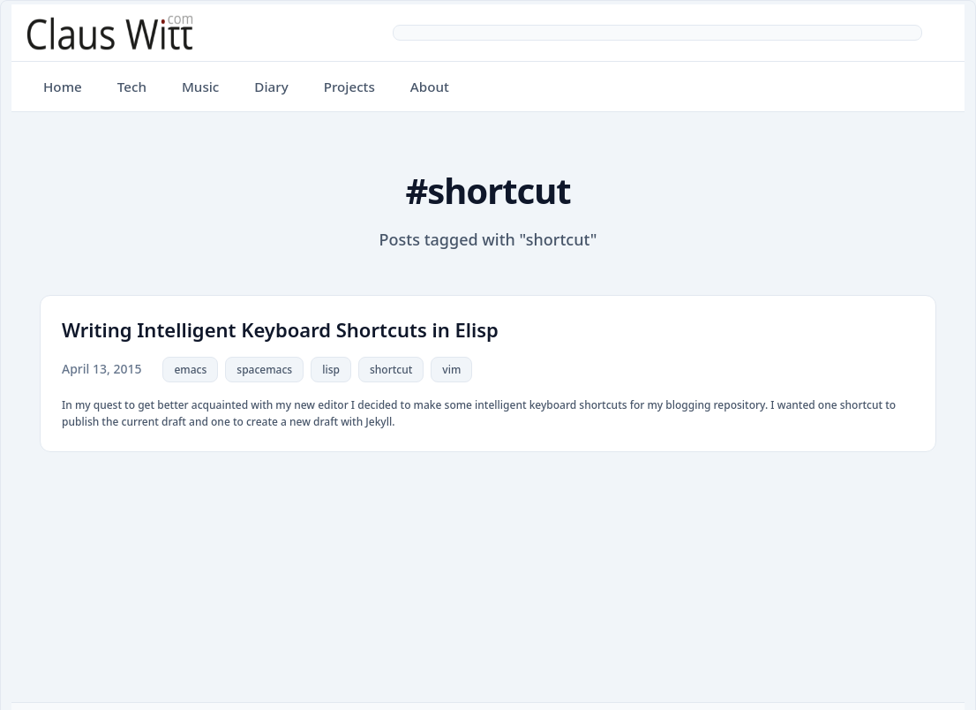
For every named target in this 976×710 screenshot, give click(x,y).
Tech (131, 86)
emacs (190, 369)
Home (62, 86)
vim (451, 369)
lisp (331, 369)
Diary (271, 86)
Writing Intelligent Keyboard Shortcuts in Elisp (280, 329)
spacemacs (264, 369)
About (429, 86)
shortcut (391, 369)
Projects (349, 86)
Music (200, 86)
